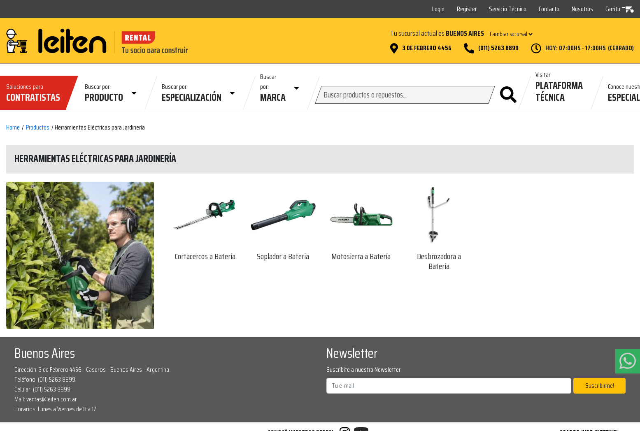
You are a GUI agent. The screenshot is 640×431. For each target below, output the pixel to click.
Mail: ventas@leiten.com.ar (45, 399)
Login (438, 9)
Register (467, 9)
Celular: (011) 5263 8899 (42, 389)
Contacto (549, 9)
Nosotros (582, 9)
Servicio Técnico (507, 9)
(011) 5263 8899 (498, 48)
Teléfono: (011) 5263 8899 (44, 379)
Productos (37, 127)
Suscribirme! (599, 385)
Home (13, 127)
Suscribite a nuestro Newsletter (363, 370)
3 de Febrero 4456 (426, 48)
